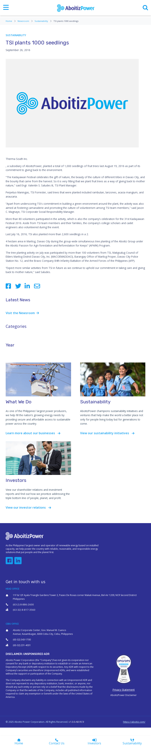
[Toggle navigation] (6, 7)
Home (11, 21)
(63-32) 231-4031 (22, 645)
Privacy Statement (123, 689)
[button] (9, 560)
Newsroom (25, 21)
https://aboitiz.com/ (134, 721)
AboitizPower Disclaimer (123, 695)
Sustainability (43, 21)
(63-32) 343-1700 (22, 639)
